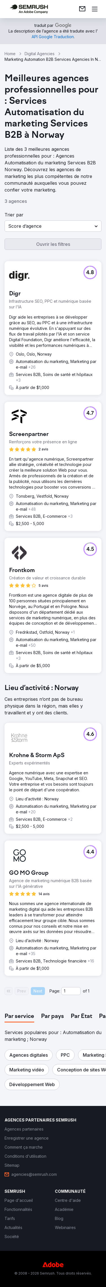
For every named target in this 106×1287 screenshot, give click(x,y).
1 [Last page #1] (88, 991)
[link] (82, 9)
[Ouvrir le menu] (94, 9)
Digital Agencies (40, 53)
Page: (54, 991)
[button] (53, 226)
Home (10, 53)
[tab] (19, 1016)
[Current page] (71, 991)
